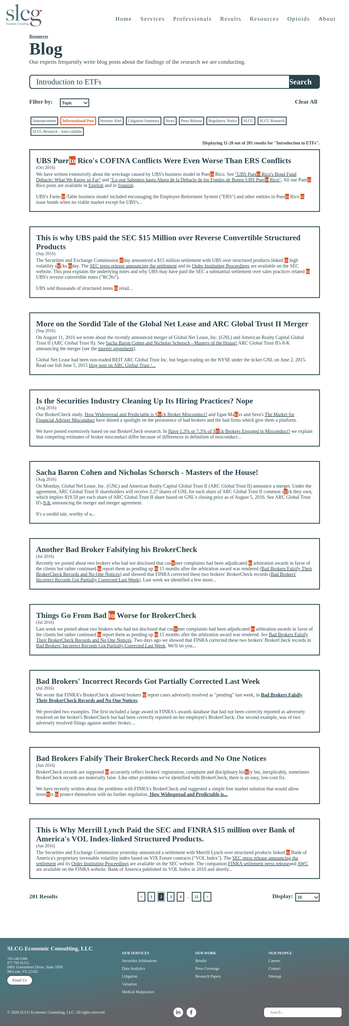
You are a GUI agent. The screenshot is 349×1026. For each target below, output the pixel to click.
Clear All (306, 101)
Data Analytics (133, 968)
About (327, 21)
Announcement (44, 121)
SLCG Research (272, 121)
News (170, 121)
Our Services (135, 953)
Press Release (191, 121)
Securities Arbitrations (139, 961)
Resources (264, 21)
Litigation (129, 976)
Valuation (129, 984)
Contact (274, 968)
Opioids (299, 21)
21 (196, 897)
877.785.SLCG (18, 963)
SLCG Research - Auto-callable (57, 131)
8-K (47, 502)
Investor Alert (111, 121)
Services (153, 21)
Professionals (192, 21)
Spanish (125, 185)
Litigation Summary (143, 121)
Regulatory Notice (222, 121)
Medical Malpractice (138, 992)
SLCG (248, 121)
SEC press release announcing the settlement (133, 265)
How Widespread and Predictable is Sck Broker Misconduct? (146, 414)
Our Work (205, 953)
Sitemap (274, 976)
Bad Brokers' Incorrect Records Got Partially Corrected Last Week (101, 645)
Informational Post (78, 121)
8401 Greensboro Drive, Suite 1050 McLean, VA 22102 (35, 969)
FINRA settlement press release (258, 863)
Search (300, 81)
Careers (274, 961)
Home (124, 21)
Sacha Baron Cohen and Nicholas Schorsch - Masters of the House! (171, 343)
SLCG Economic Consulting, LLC (50, 948)
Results (231, 21)
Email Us (19, 980)
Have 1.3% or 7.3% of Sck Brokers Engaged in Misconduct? (229, 431)
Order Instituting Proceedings (221, 265)
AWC (302, 863)
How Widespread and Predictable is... (188, 794)
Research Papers (208, 976)
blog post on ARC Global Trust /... (122, 365)
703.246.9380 (17, 959)
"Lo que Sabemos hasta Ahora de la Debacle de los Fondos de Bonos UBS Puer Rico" (195, 179)
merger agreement (115, 348)
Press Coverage (207, 968)
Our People (280, 953)
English (96, 185)
